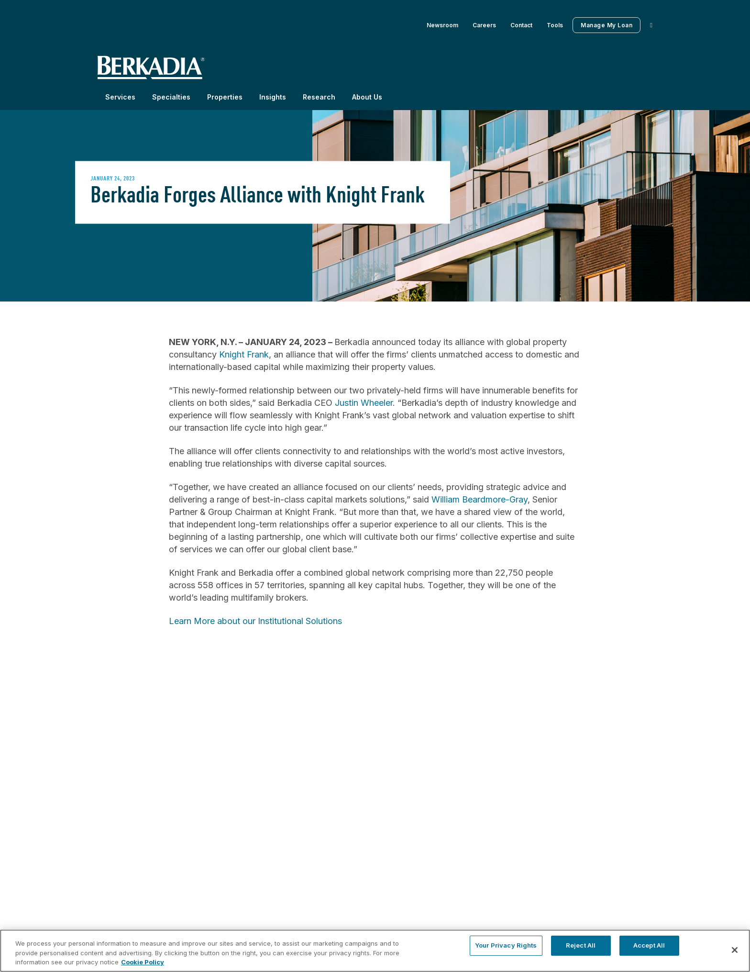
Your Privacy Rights (506, 945)
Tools (555, 25)
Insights (272, 97)
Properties (225, 97)
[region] (375, 950)
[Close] (734, 950)
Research (319, 97)
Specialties (171, 97)
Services (120, 97)
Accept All (649, 945)
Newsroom (442, 25)
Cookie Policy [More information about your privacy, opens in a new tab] (142, 962)
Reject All (581, 945)
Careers (484, 25)
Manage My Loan (606, 25)
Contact (521, 25)
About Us (367, 97)
